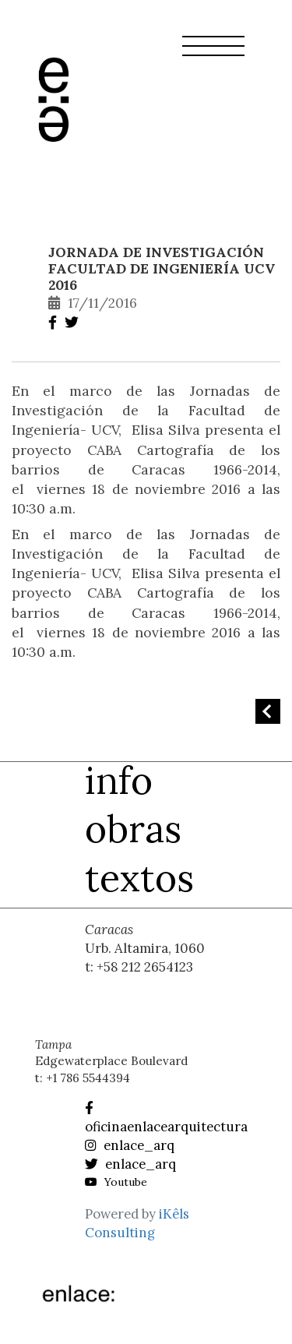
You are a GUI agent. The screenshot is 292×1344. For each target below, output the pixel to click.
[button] (213, 55)
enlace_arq (129, 1145)
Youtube (116, 1182)
